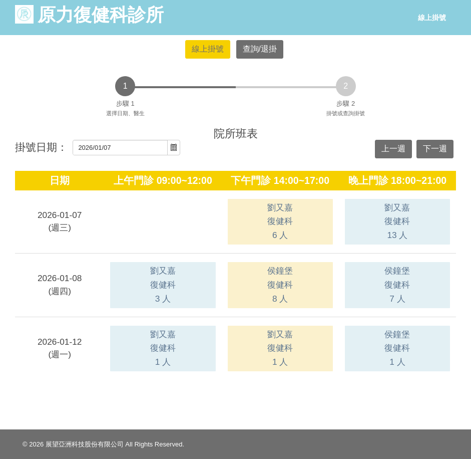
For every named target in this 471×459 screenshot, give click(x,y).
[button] (173, 147)
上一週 (393, 148)
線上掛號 (432, 18)
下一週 (435, 148)
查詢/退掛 (260, 49)
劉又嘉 (280, 221)
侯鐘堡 (280, 284)
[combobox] (120, 147)
